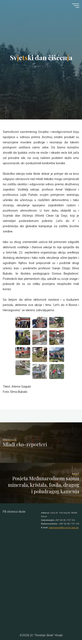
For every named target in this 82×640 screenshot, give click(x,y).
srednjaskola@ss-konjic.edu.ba (64, 527)
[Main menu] (75, 6)
